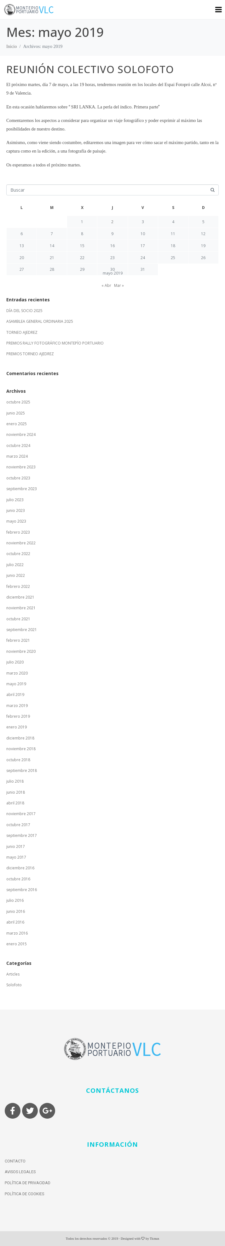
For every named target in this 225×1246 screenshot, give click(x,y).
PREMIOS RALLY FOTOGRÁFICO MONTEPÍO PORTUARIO (55, 343)
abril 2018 (15, 803)
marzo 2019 (17, 705)
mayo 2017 (16, 857)
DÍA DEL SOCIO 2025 (24, 310)
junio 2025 (15, 413)
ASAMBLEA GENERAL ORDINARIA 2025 (39, 321)
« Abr (106, 285)
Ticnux (154, 1238)
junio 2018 (15, 792)
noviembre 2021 (21, 608)
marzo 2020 (17, 673)
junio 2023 (15, 510)
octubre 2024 (18, 445)
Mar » (119, 285)
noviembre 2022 (21, 543)
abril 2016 (15, 922)
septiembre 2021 (21, 629)
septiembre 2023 (21, 488)
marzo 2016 (17, 933)
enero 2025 (16, 423)
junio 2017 (15, 846)
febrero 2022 (18, 586)
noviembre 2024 (21, 434)
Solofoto (14, 985)
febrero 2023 (18, 532)
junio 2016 (15, 911)
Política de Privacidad (27, 1182)
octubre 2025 (18, 402)
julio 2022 (15, 564)
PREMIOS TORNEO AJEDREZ (30, 353)
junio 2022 (15, 575)
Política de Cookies (24, 1193)
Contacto (15, 1161)
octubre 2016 (18, 879)
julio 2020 (15, 662)
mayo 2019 (16, 684)
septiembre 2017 (21, 835)
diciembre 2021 (20, 597)
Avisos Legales (20, 1171)
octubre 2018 (18, 759)
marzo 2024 (17, 456)
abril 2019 (15, 694)
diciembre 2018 (20, 738)
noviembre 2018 (21, 748)
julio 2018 (15, 781)
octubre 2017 (18, 824)
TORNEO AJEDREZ (22, 332)
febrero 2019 (18, 716)
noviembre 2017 (21, 813)
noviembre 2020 (21, 651)
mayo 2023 (16, 521)
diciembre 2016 (20, 868)
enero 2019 (16, 727)
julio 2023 (15, 499)
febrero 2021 (18, 640)
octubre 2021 (18, 619)
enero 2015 (16, 944)
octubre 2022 (18, 553)
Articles (13, 974)
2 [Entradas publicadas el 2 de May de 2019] (112, 221)
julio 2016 (15, 900)
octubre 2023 (18, 478)
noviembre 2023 (21, 467)
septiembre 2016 (21, 889)
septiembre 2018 (21, 770)
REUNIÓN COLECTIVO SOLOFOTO (90, 69)
